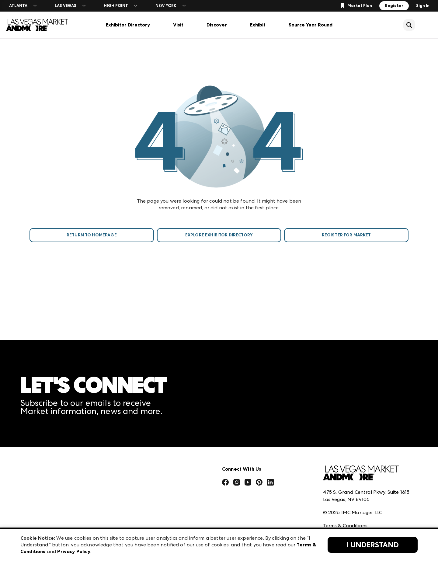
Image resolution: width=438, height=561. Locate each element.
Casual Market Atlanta (148, 485)
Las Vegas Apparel (142, 499)
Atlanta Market (139, 472)
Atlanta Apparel (140, 459)
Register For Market (346, 235)
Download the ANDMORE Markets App (66, 472)
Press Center (35, 459)
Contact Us (33, 512)
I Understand (372, 544)
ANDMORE (134, 525)
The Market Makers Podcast (53, 485)
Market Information (43, 445)
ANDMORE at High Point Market (159, 512)
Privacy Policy (338, 502)
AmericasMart (137, 445)
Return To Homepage (92, 235)
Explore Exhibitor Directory (219, 235)
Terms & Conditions (345, 488)
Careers (29, 525)
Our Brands (33, 499)
